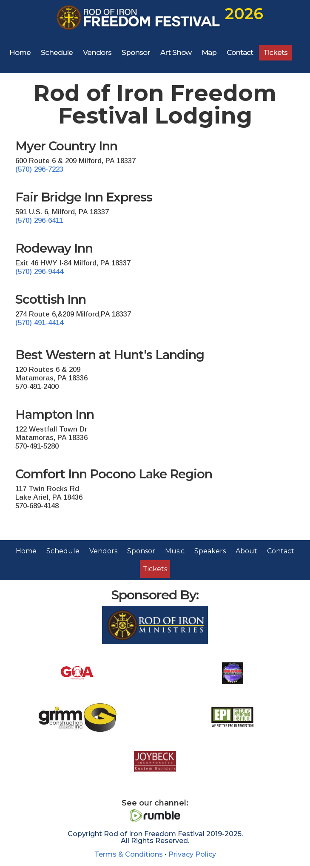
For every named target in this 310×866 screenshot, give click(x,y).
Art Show (175, 52)
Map (209, 52)
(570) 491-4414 (39, 323)
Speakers (210, 551)
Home (20, 52)
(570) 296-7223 (39, 169)
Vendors (97, 52)
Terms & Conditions (128, 854)
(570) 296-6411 (39, 220)
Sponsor (136, 52)
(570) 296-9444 (39, 272)
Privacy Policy (192, 854)
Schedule (57, 52)
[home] (155, 17)
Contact (240, 52)
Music (175, 551)
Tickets (275, 52)
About (246, 551)
